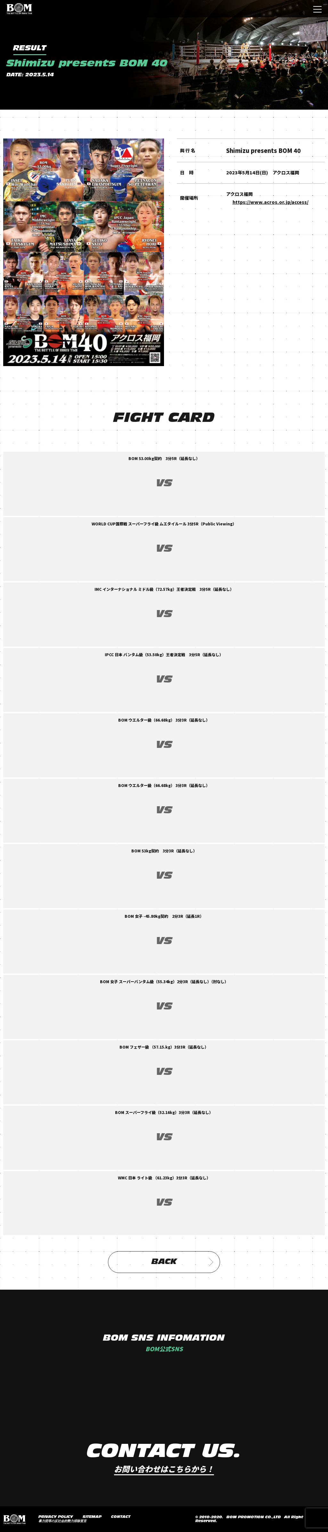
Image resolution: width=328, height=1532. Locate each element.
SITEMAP (92, 1517)
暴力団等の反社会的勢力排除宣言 (62, 1521)
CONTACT (120, 1517)
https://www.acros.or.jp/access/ (270, 202)
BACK (183, 1262)
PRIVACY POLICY (55, 1517)
